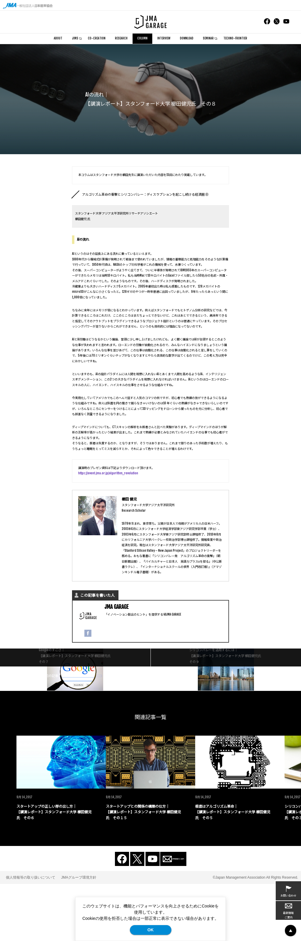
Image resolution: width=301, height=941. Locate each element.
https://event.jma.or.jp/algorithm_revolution (108, 473)
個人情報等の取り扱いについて (30, 934)
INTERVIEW (163, 38)
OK (151, 929)
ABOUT (58, 38)
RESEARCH (121, 38)
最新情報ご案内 (288, 910)
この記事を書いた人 (97, 595)
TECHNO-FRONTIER (235, 38)
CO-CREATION (97, 38)
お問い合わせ (288, 891)
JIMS (75, 38)
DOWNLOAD (186, 38)
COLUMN (143, 39)
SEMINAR (208, 38)
